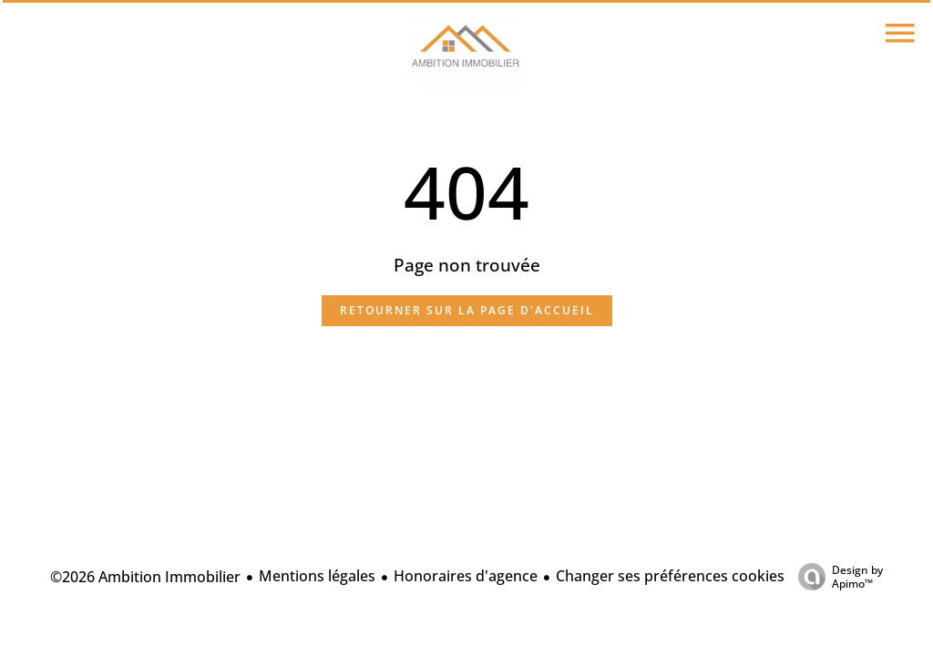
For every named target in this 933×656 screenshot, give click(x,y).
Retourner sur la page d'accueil (467, 310)
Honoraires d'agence (466, 576)
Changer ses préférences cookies (670, 576)
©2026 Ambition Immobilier (145, 577)
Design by (836, 576)
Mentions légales (317, 576)
